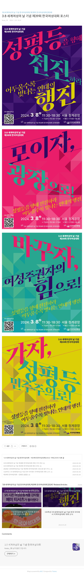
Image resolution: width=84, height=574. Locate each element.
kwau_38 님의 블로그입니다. (15, 548)
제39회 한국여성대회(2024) (40, 458)
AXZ (41, 571)
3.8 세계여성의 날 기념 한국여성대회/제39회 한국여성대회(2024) (27, 12)
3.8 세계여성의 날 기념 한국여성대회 (16, 458)
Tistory (54, 571)
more (80, 484)
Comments (7, 534)
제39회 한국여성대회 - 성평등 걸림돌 (15, 475)
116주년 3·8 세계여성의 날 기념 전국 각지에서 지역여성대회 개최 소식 (26, 472)
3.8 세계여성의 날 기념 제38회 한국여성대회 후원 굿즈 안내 (22, 463)
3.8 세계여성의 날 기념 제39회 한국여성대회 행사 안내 (21, 466)
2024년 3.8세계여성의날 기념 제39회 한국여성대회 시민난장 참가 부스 (26, 469)
